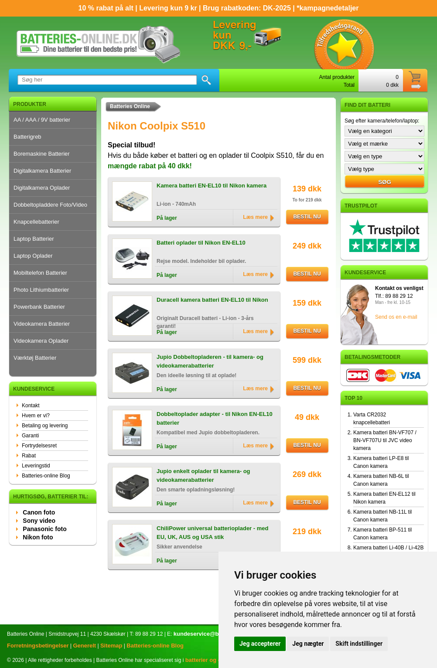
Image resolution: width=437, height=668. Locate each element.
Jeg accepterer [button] (259, 643)
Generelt (84, 645)
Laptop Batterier (34, 238)
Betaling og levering (45, 426)
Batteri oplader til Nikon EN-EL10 (201, 242)
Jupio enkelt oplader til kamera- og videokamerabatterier (203, 475)
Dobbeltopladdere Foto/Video (50, 204)
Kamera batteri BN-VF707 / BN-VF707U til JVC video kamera (385, 440)
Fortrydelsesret (39, 446)
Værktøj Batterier (35, 357)
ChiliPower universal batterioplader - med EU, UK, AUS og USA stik (212, 532)
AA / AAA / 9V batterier (42, 119)
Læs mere (255, 217)
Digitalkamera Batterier (42, 170)
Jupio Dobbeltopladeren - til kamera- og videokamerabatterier (210, 361)
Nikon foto (38, 537)
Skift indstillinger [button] (358, 643)
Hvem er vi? (36, 415)
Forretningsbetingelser (38, 645)
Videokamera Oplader (41, 340)
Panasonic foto (44, 528)
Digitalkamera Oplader (42, 187)
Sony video (39, 520)
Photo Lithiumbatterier (41, 289)
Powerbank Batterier (39, 306)
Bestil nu (307, 217)
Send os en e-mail (396, 317)
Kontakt (31, 405)
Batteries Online (130, 106)
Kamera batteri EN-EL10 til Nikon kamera (211, 185)
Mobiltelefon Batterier (40, 272)
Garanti (30, 436)
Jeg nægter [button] (308, 643)
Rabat (29, 456)
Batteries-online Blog (46, 476)
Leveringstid (36, 466)
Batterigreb (27, 136)
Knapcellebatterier (36, 221)
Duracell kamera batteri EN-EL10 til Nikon (212, 300)
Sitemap (111, 645)
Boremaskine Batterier (42, 153)
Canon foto (39, 512)
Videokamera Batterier (42, 323)
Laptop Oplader (33, 255)
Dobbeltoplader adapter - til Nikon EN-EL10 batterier (215, 418)
